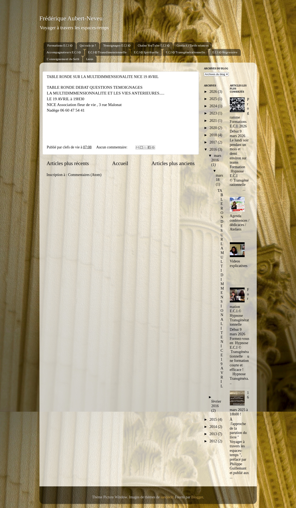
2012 (213, 441)
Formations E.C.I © (60, 45)
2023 (213, 113)
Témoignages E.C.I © (117, 45)
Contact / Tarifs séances (193, 45)
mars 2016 (216, 158)
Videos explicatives (238, 263)
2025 (213, 99)
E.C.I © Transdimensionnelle (107, 52)
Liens (89, 59)
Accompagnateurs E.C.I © (64, 52)
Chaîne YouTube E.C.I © (154, 45)
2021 (213, 121)
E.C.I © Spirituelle (146, 52)
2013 (213, 434)
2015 (213, 419)
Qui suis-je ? (88, 45)
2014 (213, 427)
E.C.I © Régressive (224, 52)
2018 (213, 135)
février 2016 (216, 403)
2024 (213, 106)
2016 (213, 149)
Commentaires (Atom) (84, 175)
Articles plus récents (68, 163)
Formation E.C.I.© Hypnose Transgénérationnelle (239, 307)
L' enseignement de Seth (63, 59)
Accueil (120, 163)
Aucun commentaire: (112, 147)
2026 (213, 92)
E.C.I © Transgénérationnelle (185, 52)
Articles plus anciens (173, 163)
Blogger (197, 497)
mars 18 (219, 177)
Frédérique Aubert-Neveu (71, 18)
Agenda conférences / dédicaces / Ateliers (239, 222)
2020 (213, 128)
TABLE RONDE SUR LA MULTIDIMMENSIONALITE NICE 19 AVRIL (103, 77)
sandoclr (167, 497)
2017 (213, 142)
